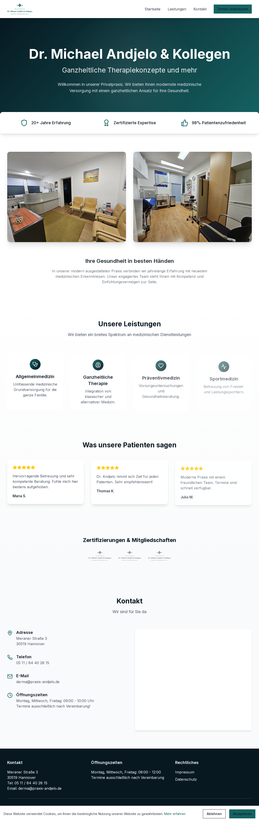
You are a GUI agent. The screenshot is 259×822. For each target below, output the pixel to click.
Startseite (152, 9)
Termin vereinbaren (232, 9)
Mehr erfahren (175, 814)
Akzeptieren (242, 814)
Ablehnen (214, 814)
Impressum (184, 772)
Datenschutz (186, 779)
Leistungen (177, 9)
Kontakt (199, 9)
